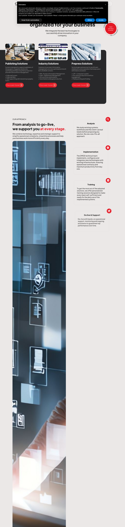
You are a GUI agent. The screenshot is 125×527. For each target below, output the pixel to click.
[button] (105, 4)
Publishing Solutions (16, 63)
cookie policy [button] (78, 10)
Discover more (14, 85)
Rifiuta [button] (90, 20)
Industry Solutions (48, 63)
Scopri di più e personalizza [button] (30, 20)
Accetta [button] (101, 20)
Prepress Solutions (82, 63)
